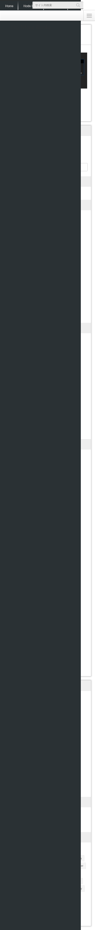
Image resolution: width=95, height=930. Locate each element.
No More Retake (31, 27)
